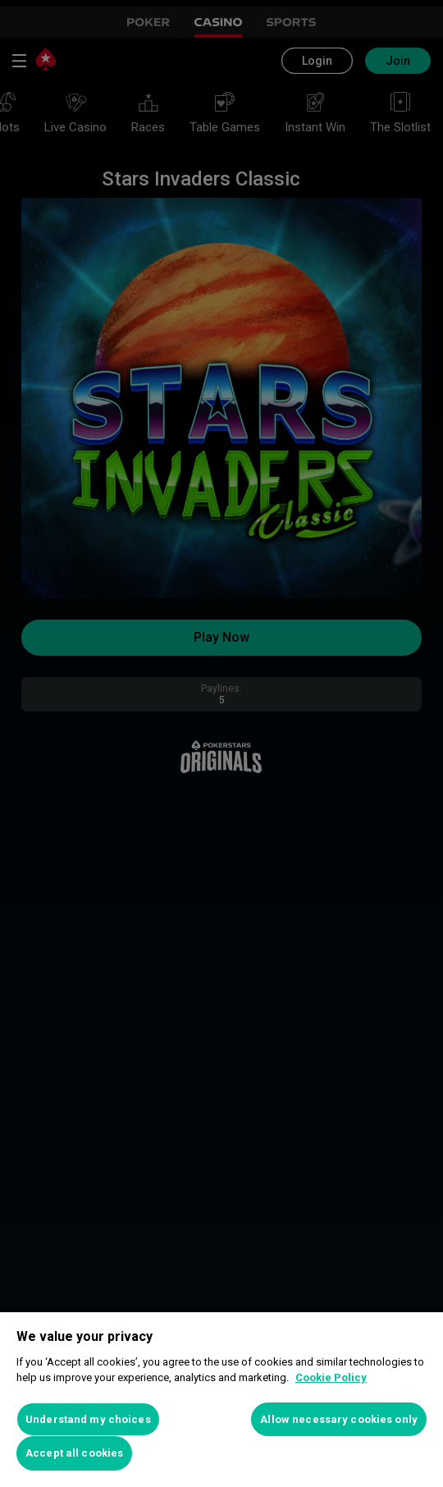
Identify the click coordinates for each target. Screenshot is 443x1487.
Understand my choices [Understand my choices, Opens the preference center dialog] (88, 1419)
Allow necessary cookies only (339, 1419)
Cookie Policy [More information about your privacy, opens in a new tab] (331, 1377)
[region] (221, 1399)
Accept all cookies (74, 1453)
